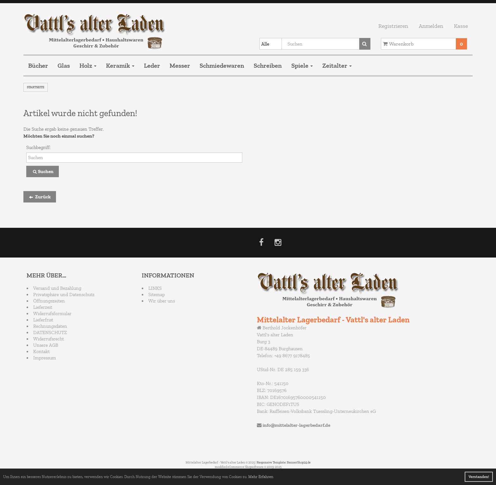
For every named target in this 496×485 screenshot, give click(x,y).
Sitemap (156, 294)
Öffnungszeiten (49, 301)
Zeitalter (337, 65)
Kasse (461, 25)
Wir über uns (161, 301)
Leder (152, 65)
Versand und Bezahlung (57, 288)
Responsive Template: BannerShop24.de (284, 462)
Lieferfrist (43, 320)
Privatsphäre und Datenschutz (64, 294)
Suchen (42, 172)
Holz (87, 65)
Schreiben (268, 65)
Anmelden (431, 25)
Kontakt (41, 351)
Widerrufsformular (52, 313)
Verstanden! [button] (478, 477)
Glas (64, 65)
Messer (180, 65)
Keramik (120, 65)
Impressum (44, 358)
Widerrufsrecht (48, 339)
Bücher (38, 65)
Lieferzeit (42, 307)
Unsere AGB (45, 345)
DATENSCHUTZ (50, 332)
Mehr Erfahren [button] (260, 477)
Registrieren (393, 25)
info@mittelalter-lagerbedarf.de (296, 425)
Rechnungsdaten (50, 326)
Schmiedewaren (222, 65)
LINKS (155, 288)
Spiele (302, 65)
